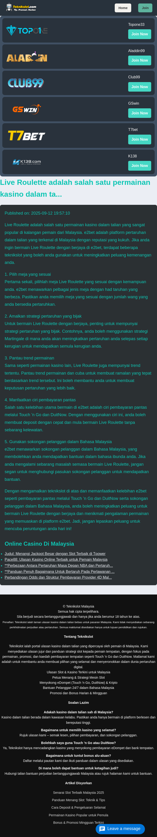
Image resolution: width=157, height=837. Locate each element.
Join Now (139, 34)
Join (145, 8)
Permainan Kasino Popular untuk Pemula (78, 815)
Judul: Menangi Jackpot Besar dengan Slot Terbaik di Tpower (55, 554)
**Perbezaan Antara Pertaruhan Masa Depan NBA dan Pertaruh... (59, 566)
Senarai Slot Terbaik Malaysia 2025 (78, 792)
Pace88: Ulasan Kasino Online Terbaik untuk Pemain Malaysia (56, 559)
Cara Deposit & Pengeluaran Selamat (78, 807)
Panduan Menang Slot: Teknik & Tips (78, 800)
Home (123, 8)
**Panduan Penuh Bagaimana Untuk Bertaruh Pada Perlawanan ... (59, 572)
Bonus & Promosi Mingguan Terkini (78, 822)
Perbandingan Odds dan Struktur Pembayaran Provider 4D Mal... (58, 577)
